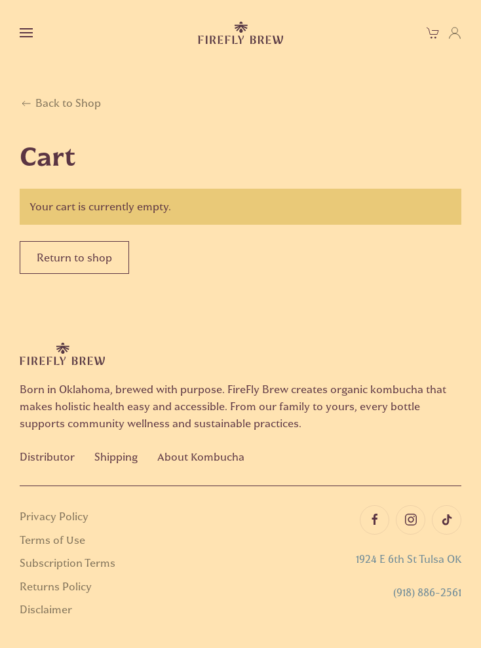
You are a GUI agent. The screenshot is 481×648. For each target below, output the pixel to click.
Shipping (116, 456)
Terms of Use (52, 539)
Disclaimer (46, 609)
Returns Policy (56, 586)
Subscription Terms (67, 562)
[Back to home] (240, 33)
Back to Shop (60, 103)
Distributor (47, 456)
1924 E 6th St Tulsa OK (408, 558)
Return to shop (74, 257)
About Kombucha (200, 456)
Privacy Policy (54, 516)
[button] (26, 33)
